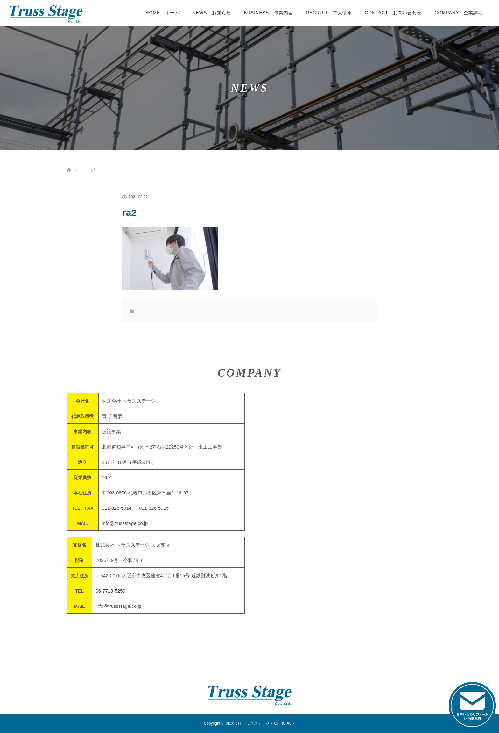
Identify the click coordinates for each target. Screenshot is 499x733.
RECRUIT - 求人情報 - (330, 12)
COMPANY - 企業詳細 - (461, 12)
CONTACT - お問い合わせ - (395, 12)
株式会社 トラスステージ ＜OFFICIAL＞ (260, 723)
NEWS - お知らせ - (213, 12)
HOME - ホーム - (164, 12)
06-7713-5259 (110, 590)
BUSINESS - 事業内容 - (270, 12)
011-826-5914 (116, 508)
